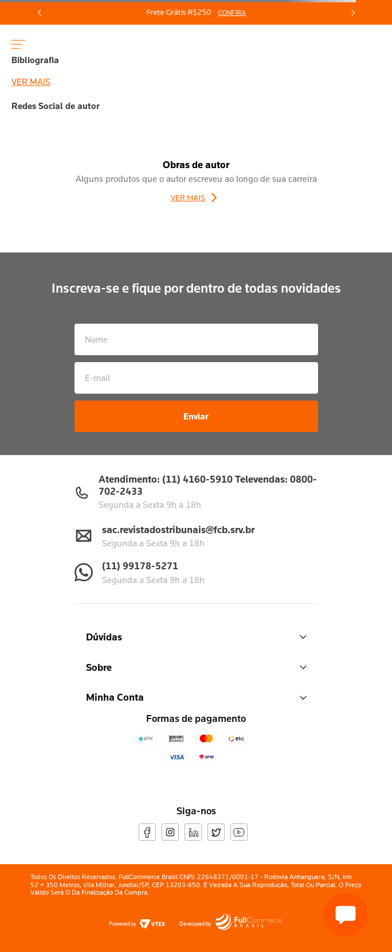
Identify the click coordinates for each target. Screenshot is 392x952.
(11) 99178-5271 (140, 565)
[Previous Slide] (39, 12)
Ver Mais (188, 197)
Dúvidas (196, 636)
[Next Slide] (352, 12)
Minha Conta (196, 697)
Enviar (196, 416)
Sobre (196, 667)
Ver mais (30, 81)
